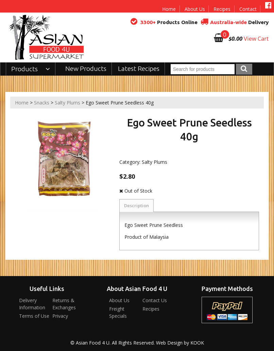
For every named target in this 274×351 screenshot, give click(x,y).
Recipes (221, 9)
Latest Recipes (138, 68)
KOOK (197, 342)
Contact (248, 9)
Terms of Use (34, 316)
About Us (195, 9)
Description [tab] (136, 205)
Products (30, 69)
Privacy (60, 316)
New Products (85, 68)
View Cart (256, 38)
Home (169, 9)
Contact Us (154, 300)
